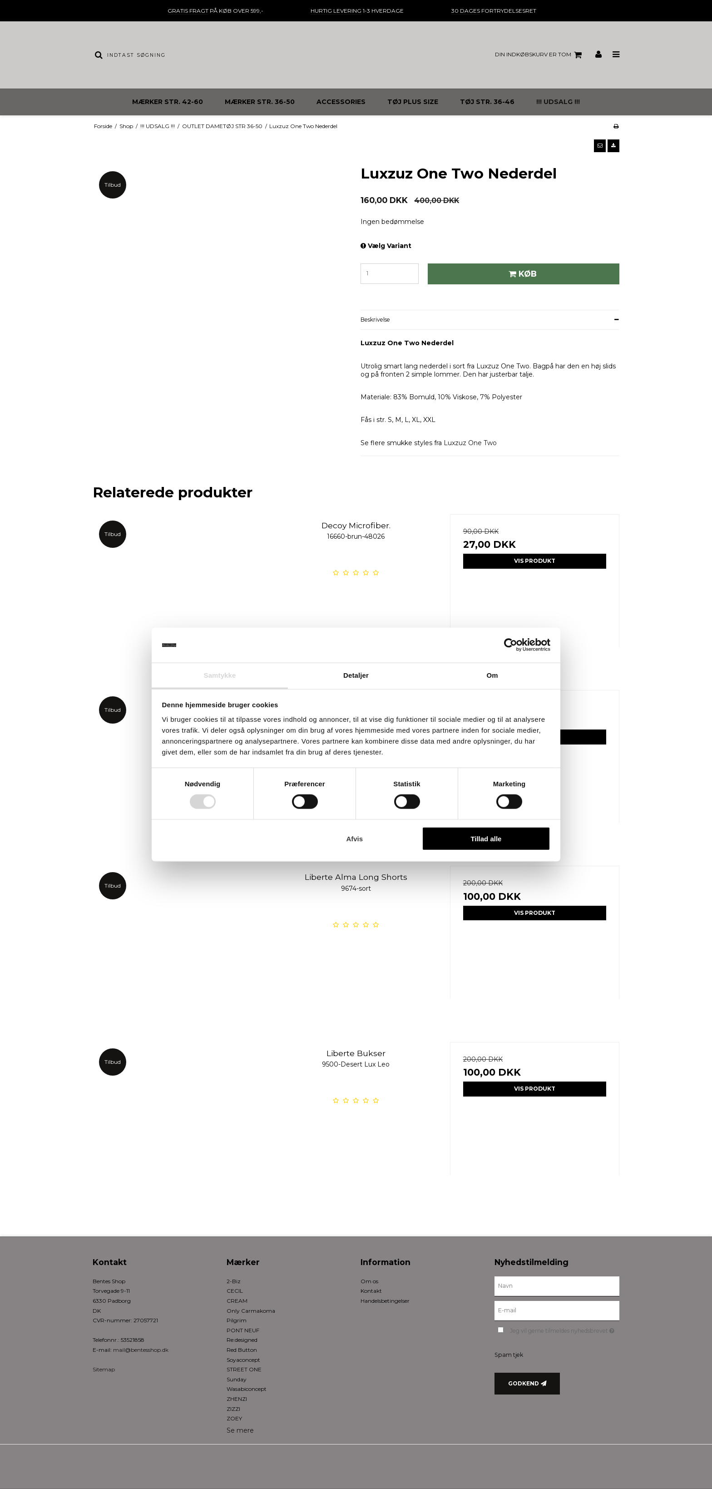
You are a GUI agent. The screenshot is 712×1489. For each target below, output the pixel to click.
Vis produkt (534, 560)
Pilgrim (237, 1320)
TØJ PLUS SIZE (412, 102)
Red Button (242, 1349)
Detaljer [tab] (356, 675)
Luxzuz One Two (470, 443)
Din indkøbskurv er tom (539, 55)
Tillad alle (485, 838)
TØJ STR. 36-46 (487, 102)
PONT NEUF (243, 1330)
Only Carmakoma (251, 1310)
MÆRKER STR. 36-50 (260, 102)
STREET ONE (244, 1369)
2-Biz (234, 1281)
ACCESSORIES (341, 102)
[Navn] (556, 1286)
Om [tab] (492, 675)
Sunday (237, 1379)
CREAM (237, 1300)
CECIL (235, 1290)
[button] (600, 145)
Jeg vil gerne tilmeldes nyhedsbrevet (564, 1329)
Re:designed (242, 1339)
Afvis (354, 838)
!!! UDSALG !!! (558, 102)
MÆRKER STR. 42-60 (167, 102)
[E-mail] (556, 1310)
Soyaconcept (243, 1359)
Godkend (523, 1383)
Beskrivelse (375, 319)
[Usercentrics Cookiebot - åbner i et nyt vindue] (510, 645)
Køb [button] (521, 273)
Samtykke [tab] (220, 675)
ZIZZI (233, 1408)
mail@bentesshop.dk (140, 1349)
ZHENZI (237, 1398)
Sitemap (104, 1369)
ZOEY (234, 1418)
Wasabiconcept (247, 1388)
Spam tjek (508, 1354)
